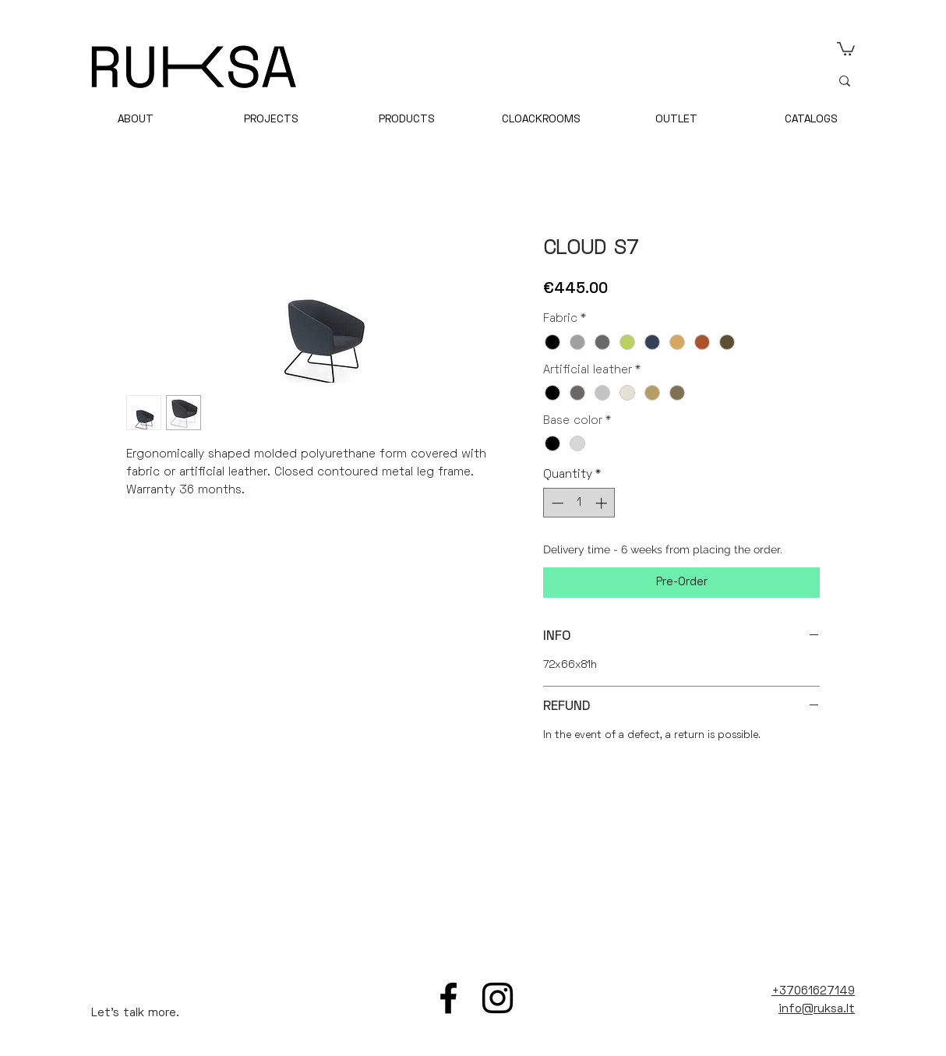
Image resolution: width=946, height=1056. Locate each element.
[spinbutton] (579, 503)
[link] (846, 48)
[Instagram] (497, 998)
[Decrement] (556, 503)
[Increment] (602, 503)
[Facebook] (448, 998)
